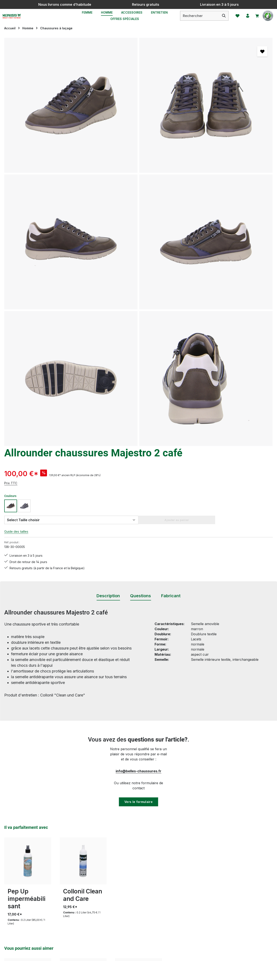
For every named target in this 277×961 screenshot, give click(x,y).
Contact (103, 909)
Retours (103, 886)
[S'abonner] (195, 808)
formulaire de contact (42, 884)
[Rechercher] (220, 19)
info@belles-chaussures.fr (138, 475)
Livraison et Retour (112, 871)
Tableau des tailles (111, 901)
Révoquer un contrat (28, 896)
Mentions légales (179, 878)
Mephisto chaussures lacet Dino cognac (80, 727)
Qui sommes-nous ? (182, 901)
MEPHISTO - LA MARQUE (187, 894)
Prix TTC (172, 90)
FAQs (101, 917)
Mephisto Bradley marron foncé (27, 724)
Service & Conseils (111, 894)
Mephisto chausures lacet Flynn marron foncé (137, 727)
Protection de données (184, 886)
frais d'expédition (177, 955)
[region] (81, 163)
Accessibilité (175, 909)
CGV (169, 863)
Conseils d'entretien (112, 863)
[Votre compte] (245, 19)
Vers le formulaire (138, 506)
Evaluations (106, 924)
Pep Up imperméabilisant (26, 603)
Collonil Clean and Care (82, 599)
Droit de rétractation (182, 871)
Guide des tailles (179, 139)
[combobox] (196, 19)
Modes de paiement (112, 878)
